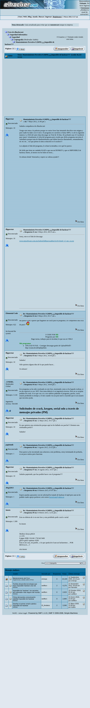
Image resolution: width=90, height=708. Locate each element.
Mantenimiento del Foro (21, 578)
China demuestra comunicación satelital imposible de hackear (24, 598)
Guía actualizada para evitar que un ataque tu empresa (49, 25)
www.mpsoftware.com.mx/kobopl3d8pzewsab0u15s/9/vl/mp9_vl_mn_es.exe (46, 241)
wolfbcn (44, 585)
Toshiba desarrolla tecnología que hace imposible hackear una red (25, 585)
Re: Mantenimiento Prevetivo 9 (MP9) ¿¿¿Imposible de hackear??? (48, 314)
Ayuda (35, 17)
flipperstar (10, 119)
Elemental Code (12, 313)
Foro (20, 17)
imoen (8, 510)
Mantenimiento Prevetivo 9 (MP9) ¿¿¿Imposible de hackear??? (47, 119)
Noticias (15, 587)
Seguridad (16, 37)
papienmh (9, 445)
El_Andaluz (46, 605)
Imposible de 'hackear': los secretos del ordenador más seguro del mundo (26, 591)
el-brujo (44, 579)
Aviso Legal (22, 613)
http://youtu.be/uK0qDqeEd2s (35, 348)
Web (25, 17)
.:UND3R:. (10, 382)
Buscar (41, 17)
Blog (29, 17)
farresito (74, 587)
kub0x (35, 40)
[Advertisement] (27, 87)
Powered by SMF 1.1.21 (37, 613)
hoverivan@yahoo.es (56, 497)
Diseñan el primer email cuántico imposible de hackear (24, 604)
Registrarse (57, 17)
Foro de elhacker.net (15, 32)
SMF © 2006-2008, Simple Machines (63, 613)
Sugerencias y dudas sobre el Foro (23, 580)
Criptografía (18, 40)
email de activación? (84, 13)
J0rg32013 (10, 488)
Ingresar (87, 6)
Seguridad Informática (18, 35)
